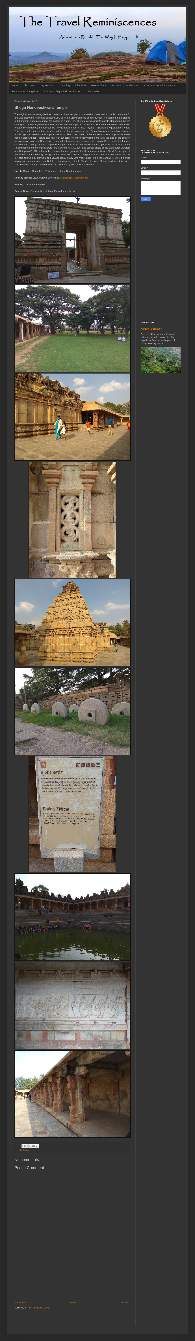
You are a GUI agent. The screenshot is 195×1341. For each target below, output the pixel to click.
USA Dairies (92, 91)
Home (15, 85)
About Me (28, 85)
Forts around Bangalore (25, 91)
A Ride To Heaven (151, 328)
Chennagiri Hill (80, 177)
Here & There (98, 85)
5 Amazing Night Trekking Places (62, 91)
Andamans (132, 85)
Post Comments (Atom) (39, 1307)
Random (116, 85)
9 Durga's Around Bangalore (159, 85)
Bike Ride (80, 85)
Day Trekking (47, 85)
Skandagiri (66, 177)
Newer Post (21, 1302)
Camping (65, 85)
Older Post (124, 1302)
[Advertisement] (72, 1274)
